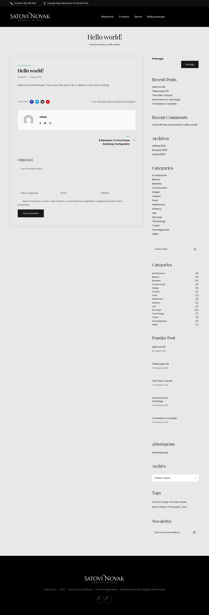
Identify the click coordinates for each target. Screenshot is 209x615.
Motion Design (114, 101)
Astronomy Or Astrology (166, 99)
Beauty (156, 179)
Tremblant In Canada (164, 103)
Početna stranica (98, 44)
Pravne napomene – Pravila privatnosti (118, 589)
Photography (128, 101)
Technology (159, 221)
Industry (156, 208)
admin (23, 77)
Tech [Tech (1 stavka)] (184, 506)
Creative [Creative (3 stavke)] (156, 502)
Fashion (156, 196)
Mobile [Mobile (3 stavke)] (183, 502)
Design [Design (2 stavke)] (165, 502)
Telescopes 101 (160, 91)
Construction (159, 188)
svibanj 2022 (159, 145)
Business (157, 183)
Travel (155, 225)
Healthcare (158, 204)
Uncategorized (160, 229)
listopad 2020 (159, 150)
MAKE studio (158, 589)
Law (154, 213)
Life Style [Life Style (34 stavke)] (174, 502)
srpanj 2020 (158, 154)
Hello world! (158, 87)
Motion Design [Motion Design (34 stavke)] (159, 506)
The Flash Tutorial (162, 95)
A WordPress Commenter (167, 124)
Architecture (159, 175)
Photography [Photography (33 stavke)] (174, 506)
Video (155, 234)
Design (156, 192)
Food (155, 200)
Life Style (157, 217)
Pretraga (157, 58)
